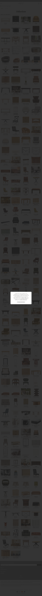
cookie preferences (23, 299)
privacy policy (24, 297)
